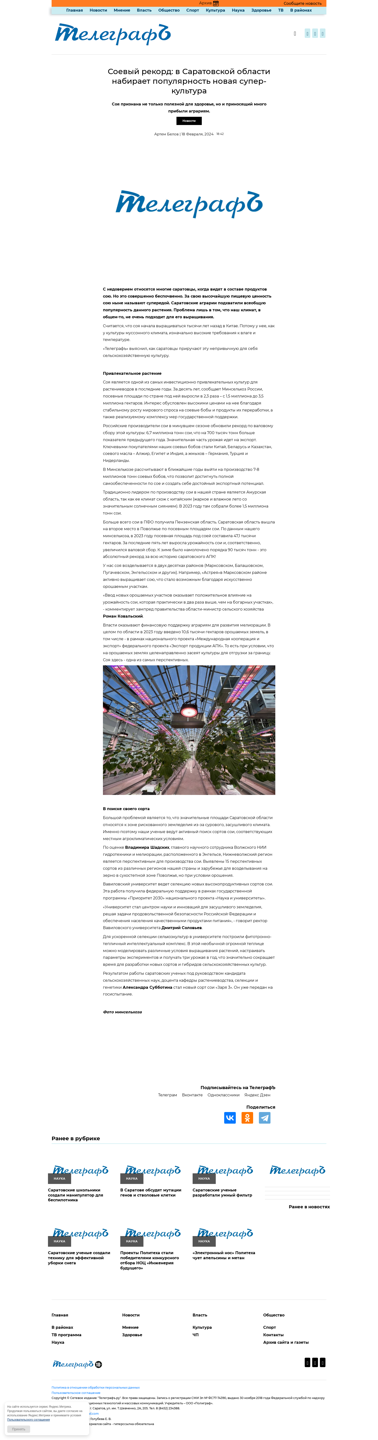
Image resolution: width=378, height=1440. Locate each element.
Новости (98, 10)
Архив (209, 3)
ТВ (281, 10)
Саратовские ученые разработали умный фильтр (222, 1192)
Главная (74, 10)
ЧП (196, 1335)
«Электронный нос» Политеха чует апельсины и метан (224, 1255)
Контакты (273, 1335)
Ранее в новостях (309, 1207)
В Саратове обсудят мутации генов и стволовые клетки (150, 1192)
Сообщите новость (303, 3)
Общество (169, 10)
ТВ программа (66, 1335)
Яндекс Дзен (257, 1095)
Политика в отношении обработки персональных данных (96, 1387)
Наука (238, 10)
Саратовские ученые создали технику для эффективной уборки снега (79, 1258)
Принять (18, 1429)
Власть (144, 10)
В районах (301, 10)
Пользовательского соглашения (28, 1419)
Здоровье (261, 10)
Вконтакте (192, 1095)
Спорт (192, 10)
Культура (215, 10)
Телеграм (167, 1095)
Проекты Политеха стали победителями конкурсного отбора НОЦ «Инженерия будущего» (149, 1260)
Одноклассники (224, 1095)
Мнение (122, 10)
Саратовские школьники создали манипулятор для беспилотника (75, 1195)
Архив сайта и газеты (286, 1342)
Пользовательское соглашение (76, 1393)
